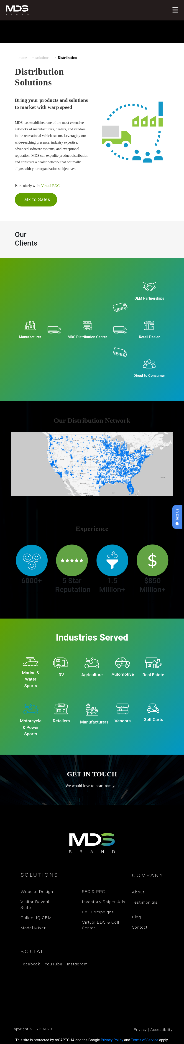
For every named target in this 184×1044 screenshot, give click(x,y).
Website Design (36, 891)
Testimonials (145, 902)
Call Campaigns (98, 912)
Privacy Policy (112, 1040)
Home (22, 58)
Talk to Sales (36, 199)
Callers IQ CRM (36, 917)
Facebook (30, 964)
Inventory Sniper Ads (103, 901)
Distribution (67, 58)
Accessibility (161, 1029)
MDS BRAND (41, 1029)
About (138, 892)
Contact (139, 927)
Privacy (140, 1029)
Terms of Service (144, 1040)
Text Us (177, 517)
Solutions (42, 58)
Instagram (77, 964)
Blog (136, 917)
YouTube (53, 964)
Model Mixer (33, 927)
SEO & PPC (93, 891)
